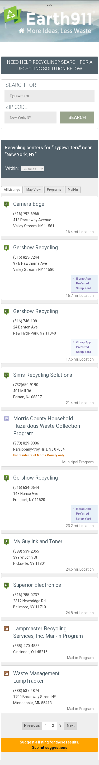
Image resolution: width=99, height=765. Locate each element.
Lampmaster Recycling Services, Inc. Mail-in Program (48, 632)
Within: (24, 168)
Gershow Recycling (35, 247)
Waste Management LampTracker (36, 677)
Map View (33, 189)
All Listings (12, 189)
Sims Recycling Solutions (42, 375)
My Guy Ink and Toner (38, 541)
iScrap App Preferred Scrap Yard (83, 283)
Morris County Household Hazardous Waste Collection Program (46, 426)
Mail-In (73, 189)
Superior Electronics (37, 585)
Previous (32, 725)
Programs (54, 189)
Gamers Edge (28, 204)
